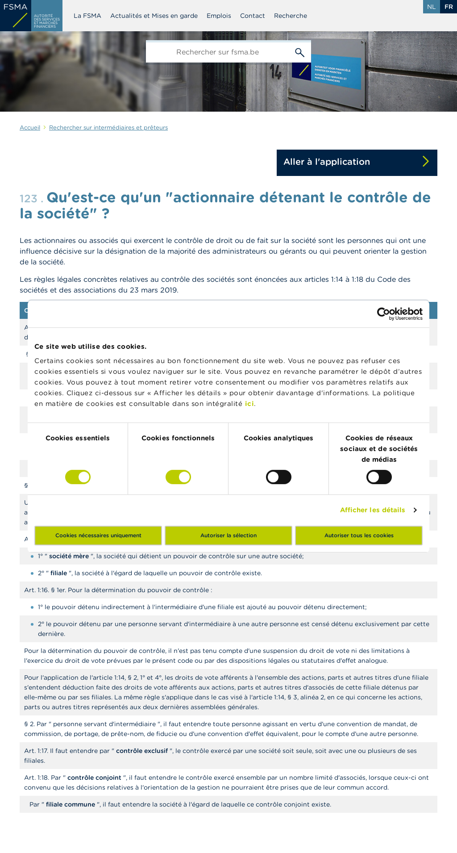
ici (249, 403)
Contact (252, 16)
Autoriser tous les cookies (359, 535)
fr (449, 7)
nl (431, 7)
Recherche (290, 16)
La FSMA (87, 16)
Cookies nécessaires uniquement (98, 535)
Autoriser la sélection (228, 535)
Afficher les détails (373, 510)
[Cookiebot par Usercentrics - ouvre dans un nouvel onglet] (384, 314)
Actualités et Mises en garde (154, 16)
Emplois (219, 16)
